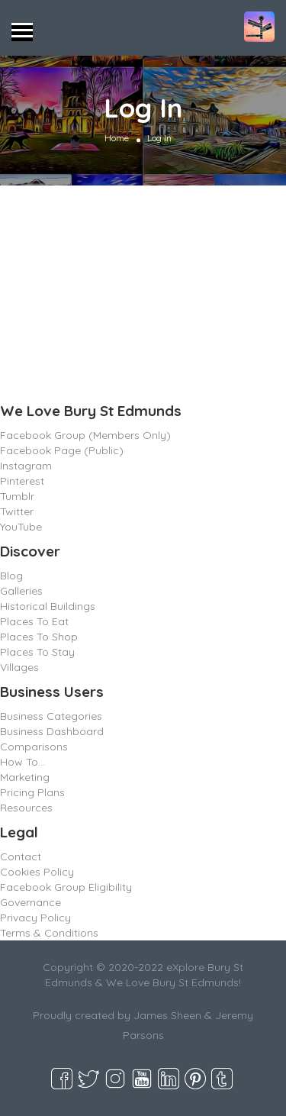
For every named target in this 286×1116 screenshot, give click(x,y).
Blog (11, 575)
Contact (20, 856)
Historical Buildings (47, 606)
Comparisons (34, 746)
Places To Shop (39, 636)
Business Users (52, 691)
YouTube (21, 527)
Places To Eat (34, 621)
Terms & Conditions (49, 933)
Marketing (25, 777)
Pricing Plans (32, 792)
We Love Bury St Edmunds (91, 411)
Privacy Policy (35, 917)
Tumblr (17, 496)
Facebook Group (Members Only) (85, 435)
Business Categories (51, 716)
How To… (22, 762)
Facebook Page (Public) (62, 450)
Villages (19, 667)
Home (116, 138)
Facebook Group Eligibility (66, 887)
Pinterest (22, 481)
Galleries (21, 591)
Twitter (17, 511)
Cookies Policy (37, 872)
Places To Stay (37, 652)
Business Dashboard (52, 731)
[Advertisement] (143, 289)
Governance (30, 902)
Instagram (26, 466)
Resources (26, 807)
